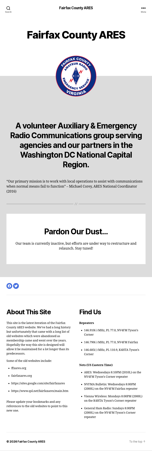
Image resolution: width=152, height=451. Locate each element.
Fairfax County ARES (76, 8)
